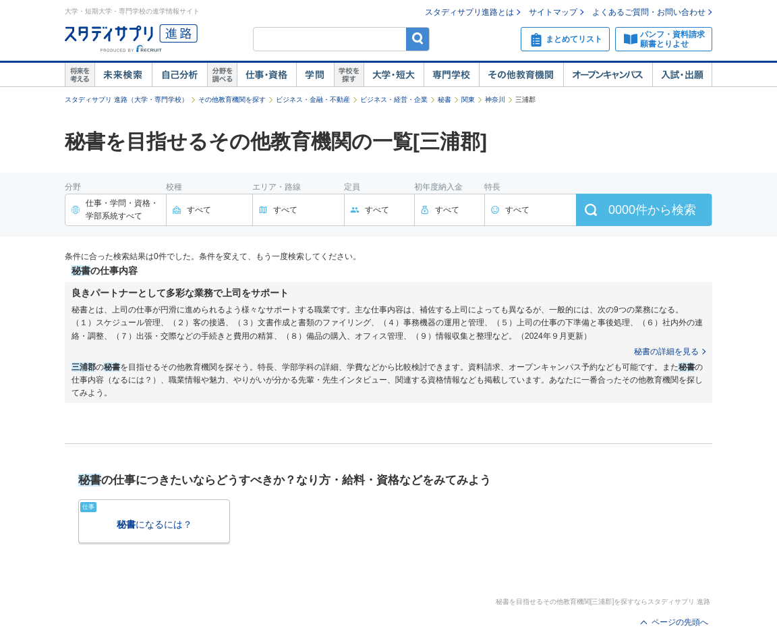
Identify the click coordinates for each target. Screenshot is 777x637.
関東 (468, 99)
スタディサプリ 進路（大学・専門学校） (126, 99)
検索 (418, 39)
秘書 (444, 99)
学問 (315, 75)
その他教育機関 (521, 75)
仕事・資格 (266, 75)
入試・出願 (682, 75)
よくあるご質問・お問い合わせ (649, 12)
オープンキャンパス (607, 75)
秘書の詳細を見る (666, 351)
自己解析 (179, 75)
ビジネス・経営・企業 (394, 99)
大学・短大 (394, 75)
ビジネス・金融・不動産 (313, 99)
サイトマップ (553, 12)
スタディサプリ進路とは (469, 12)
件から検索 (652, 210)
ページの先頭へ (680, 622)
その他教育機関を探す (232, 99)
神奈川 (495, 99)
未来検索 (123, 75)
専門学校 (451, 75)
